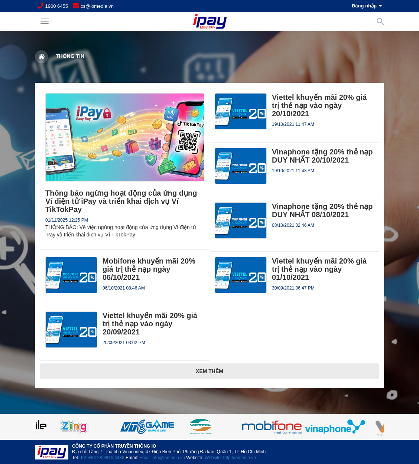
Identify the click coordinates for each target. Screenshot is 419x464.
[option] (209, 427)
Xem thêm (209, 371)
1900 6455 (56, 6)
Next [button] (365, 427)
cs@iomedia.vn (97, 6)
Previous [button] (53, 427)
